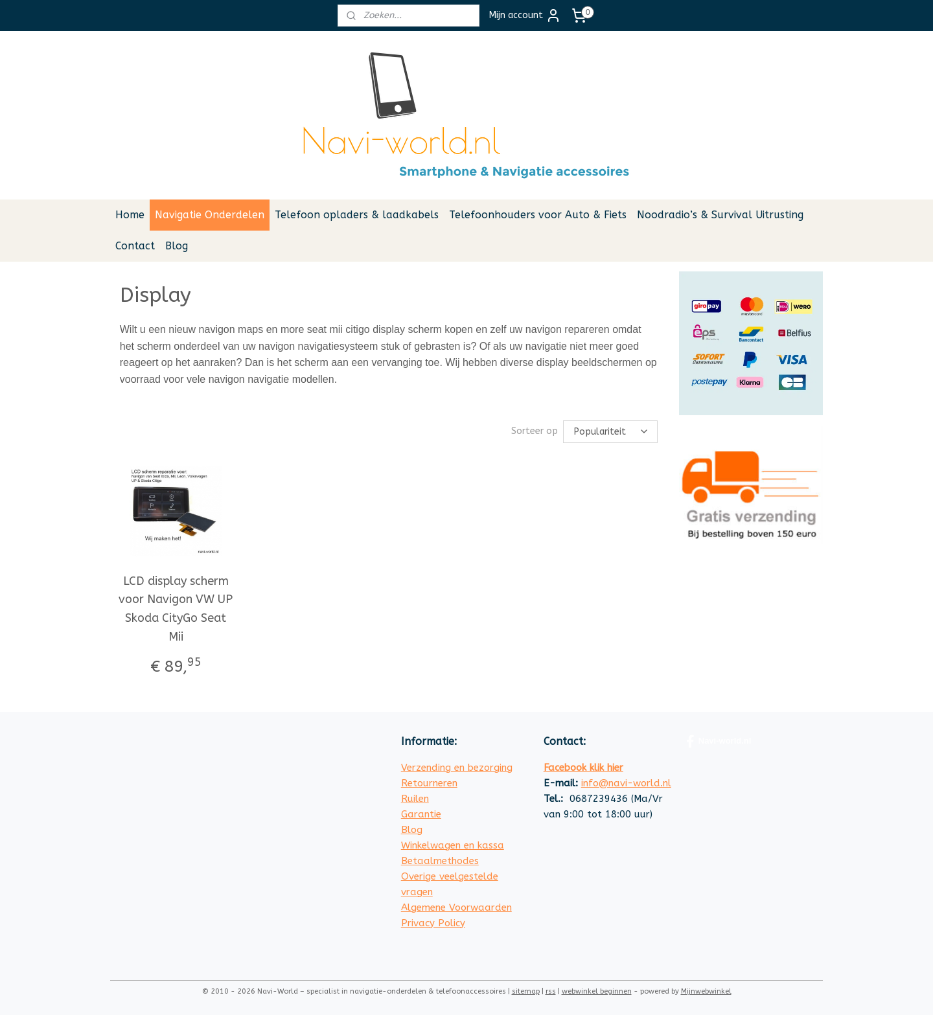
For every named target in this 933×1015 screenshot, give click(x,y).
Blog (176, 246)
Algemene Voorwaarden (456, 907)
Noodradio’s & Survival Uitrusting (720, 215)
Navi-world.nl (719, 741)
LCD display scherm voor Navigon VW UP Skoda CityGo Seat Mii (176, 609)
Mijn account (525, 15)
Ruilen (415, 798)
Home (129, 215)
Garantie (421, 814)
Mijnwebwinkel (706, 991)
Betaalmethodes (440, 861)
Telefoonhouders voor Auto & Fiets (538, 215)
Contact (135, 246)
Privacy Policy (433, 923)
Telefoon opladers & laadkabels (357, 215)
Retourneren (429, 783)
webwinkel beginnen (597, 991)
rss (551, 991)
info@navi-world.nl (626, 783)
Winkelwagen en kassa (452, 845)
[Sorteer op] (611, 431)
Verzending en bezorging (457, 767)
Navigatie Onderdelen (209, 215)
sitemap (526, 991)
